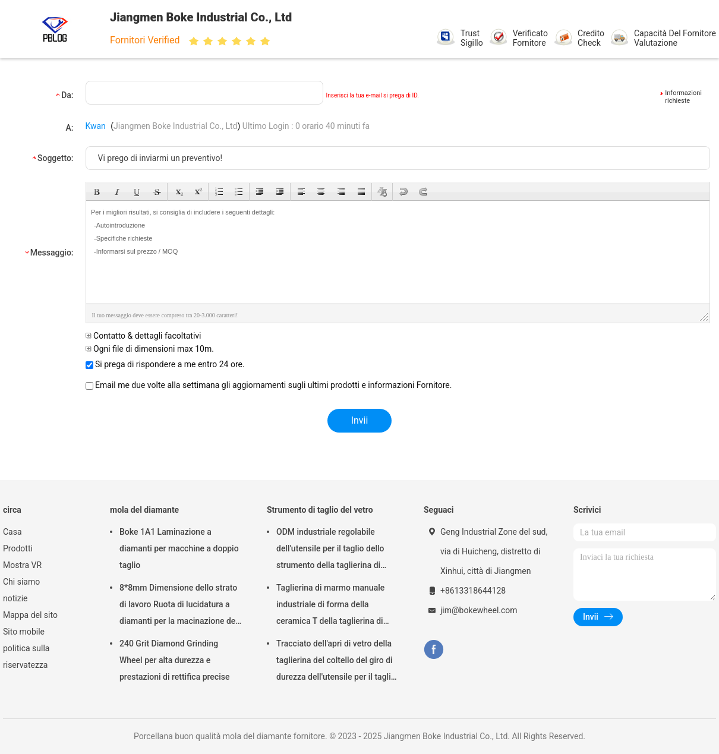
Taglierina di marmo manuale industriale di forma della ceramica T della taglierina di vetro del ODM (330, 606)
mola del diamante (144, 510)
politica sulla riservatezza (26, 656)
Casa (12, 532)
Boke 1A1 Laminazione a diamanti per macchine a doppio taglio (179, 548)
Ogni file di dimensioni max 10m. (150, 349)
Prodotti (18, 548)
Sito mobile (24, 631)
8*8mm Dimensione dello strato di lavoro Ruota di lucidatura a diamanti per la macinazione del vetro (178, 606)
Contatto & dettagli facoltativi (143, 335)
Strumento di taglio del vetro (320, 510)
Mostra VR (22, 565)
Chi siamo (21, 581)
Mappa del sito (30, 615)
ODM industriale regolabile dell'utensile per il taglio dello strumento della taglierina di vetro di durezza (330, 550)
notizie (15, 598)
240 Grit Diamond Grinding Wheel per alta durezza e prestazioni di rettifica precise (174, 660)
